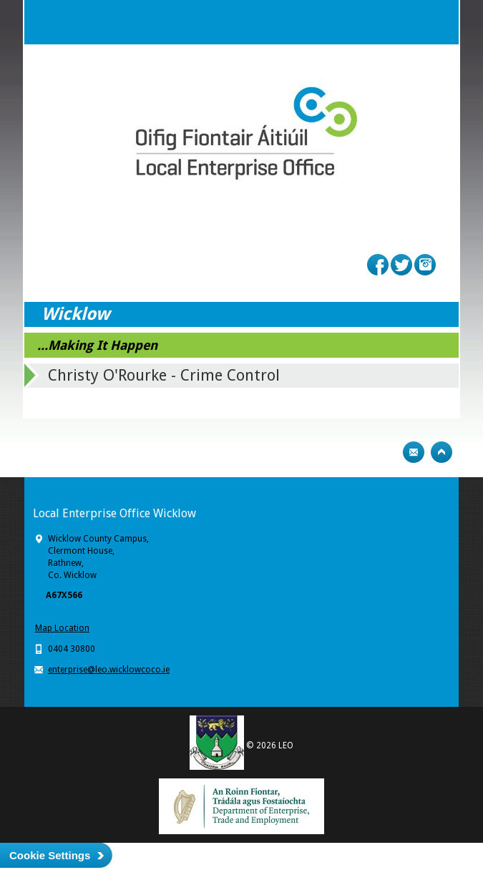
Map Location (62, 628)
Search (408, 22)
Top (441, 452)
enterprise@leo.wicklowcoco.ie (109, 670)
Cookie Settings (49, 855)
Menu (436, 22)
